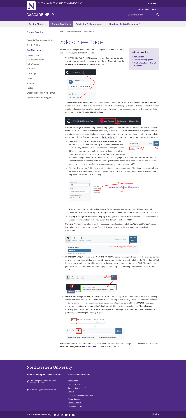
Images (30, 83)
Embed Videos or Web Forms (41, 93)
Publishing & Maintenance (90, 24)
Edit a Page (91, 347)
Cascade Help (40, 15)
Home (62, 32)
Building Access (74, 384)
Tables (30, 88)
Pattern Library (108, 137)
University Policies (75, 406)
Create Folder (33, 45)
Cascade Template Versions (40, 40)
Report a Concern (74, 403)
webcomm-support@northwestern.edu (43, 390)
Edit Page (31, 74)
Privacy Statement (75, 399)
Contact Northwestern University (80, 395)
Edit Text (31, 69)
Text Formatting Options (143, 60)
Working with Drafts (36, 60)
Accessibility (73, 381)
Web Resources (153, 3)
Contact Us (155, 9)
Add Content (139, 56)
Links (29, 78)
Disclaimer (155, 414)
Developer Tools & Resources (123, 24)
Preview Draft (33, 56)
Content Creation (61, 24)
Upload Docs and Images (39, 98)
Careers (71, 392)
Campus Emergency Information (80, 388)
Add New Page (34, 50)
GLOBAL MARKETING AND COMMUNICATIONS (60, 3)
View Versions (33, 64)
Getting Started (38, 24)
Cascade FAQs (143, 9)
